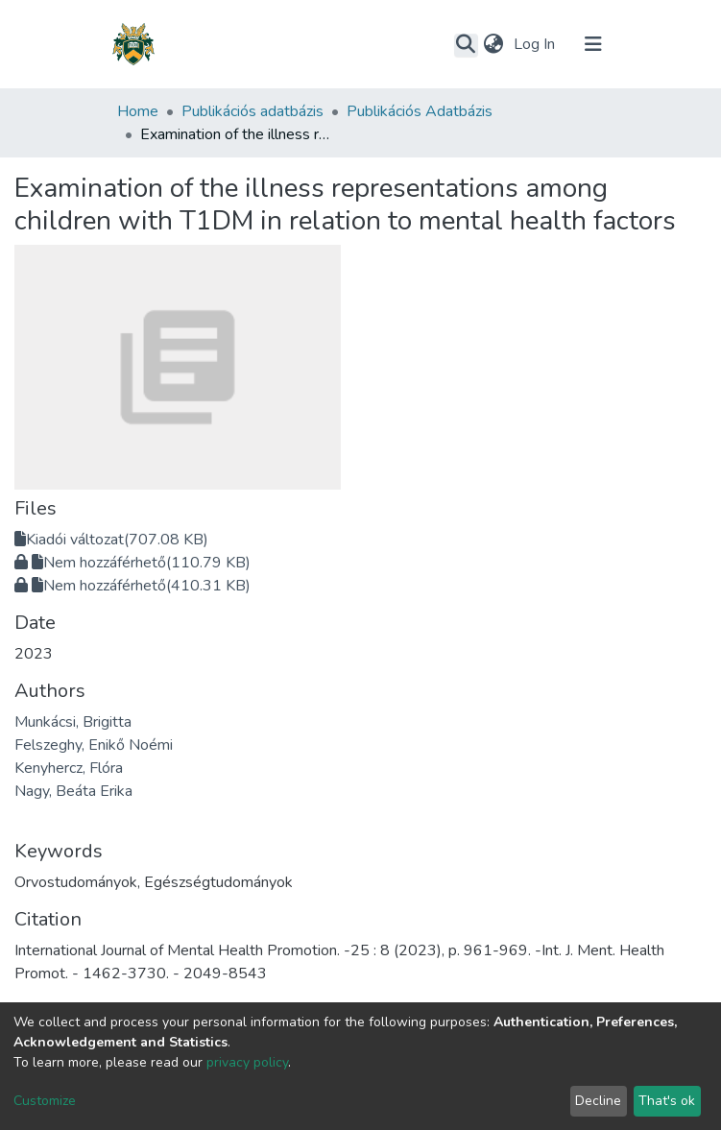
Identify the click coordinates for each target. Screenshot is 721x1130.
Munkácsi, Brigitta (73, 722)
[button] (494, 44)
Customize (44, 1101)
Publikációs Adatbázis (420, 111)
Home (137, 111)
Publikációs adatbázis (252, 111)
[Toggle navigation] (593, 44)
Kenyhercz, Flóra (68, 768)
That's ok (666, 1101)
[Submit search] (466, 45)
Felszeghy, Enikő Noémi (93, 745)
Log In (536, 44)
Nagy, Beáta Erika (73, 791)
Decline (598, 1101)
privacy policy (247, 1062)
